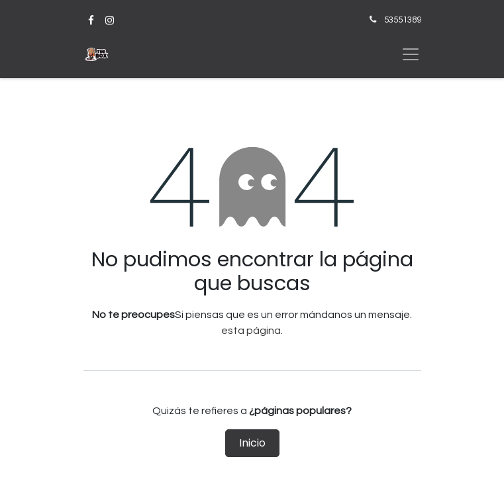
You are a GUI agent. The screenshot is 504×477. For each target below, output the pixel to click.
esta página (251, 330)
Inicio (252, 442)
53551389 (402, 20)
